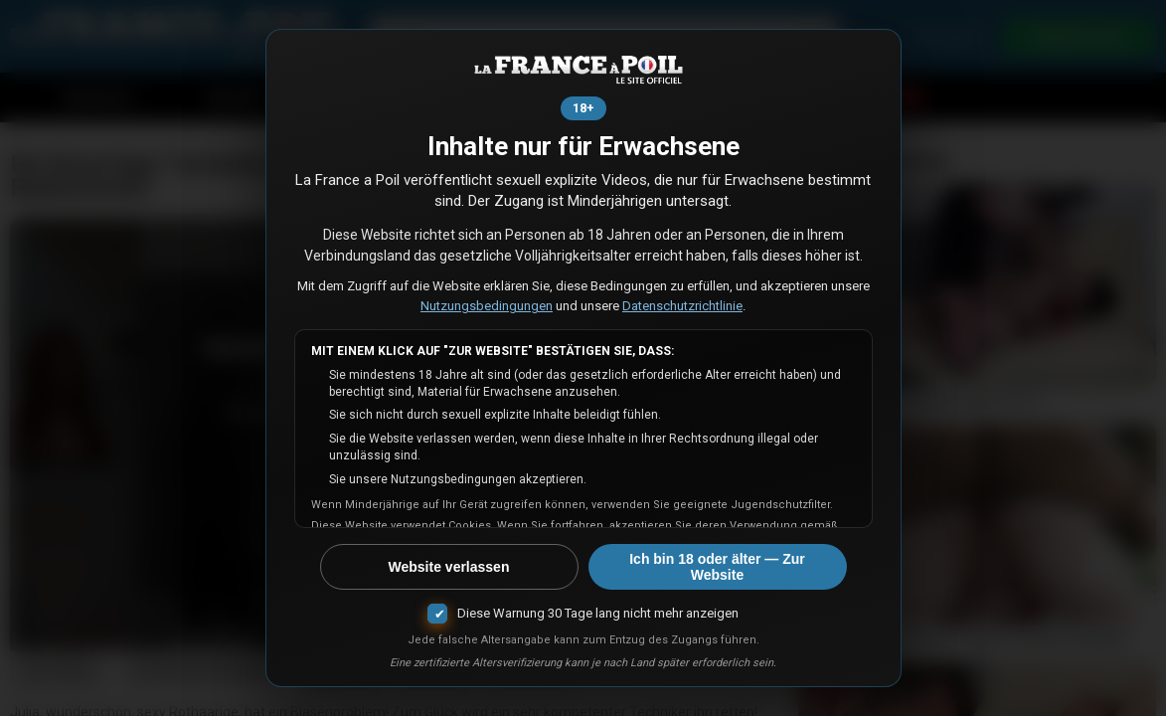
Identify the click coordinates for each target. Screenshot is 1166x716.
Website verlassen (449, 567)
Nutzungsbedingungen (486, 305)
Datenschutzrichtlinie (682, 305)
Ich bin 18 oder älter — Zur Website (717, 567)
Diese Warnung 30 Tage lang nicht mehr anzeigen (598, 613)
